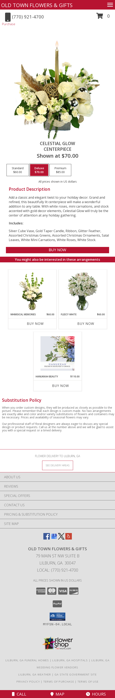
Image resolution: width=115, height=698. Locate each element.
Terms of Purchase (58, 681)
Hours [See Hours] (96, 694)
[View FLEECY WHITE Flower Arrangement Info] (83, 291)
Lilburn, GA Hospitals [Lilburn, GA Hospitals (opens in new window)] (70, 660)
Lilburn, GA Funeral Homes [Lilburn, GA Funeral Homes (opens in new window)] (27, 660)
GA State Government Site (76, 674)
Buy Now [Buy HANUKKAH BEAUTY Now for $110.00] (60, 385)
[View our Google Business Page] (54, 538)
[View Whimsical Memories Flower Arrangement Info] (32, 291)
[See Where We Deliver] (57, 465)
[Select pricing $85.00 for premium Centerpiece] (60, 170)
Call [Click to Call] (19, 694)
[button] (103, 17)
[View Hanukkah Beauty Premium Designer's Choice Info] (57, 353)
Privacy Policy (28, 681)
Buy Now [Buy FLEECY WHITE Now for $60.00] (85, 323)
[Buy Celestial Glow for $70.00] (57, 250)
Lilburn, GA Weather (34, 674)
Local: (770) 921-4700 (57, 570)
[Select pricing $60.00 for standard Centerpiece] (18, 170)
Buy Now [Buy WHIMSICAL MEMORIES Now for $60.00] (35, 323)
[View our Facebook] (46, 538)
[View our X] (61, 538)
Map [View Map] (57, 694)
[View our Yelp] (68, 538)
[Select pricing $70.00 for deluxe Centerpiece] (39, 170)
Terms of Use (88, 681)
